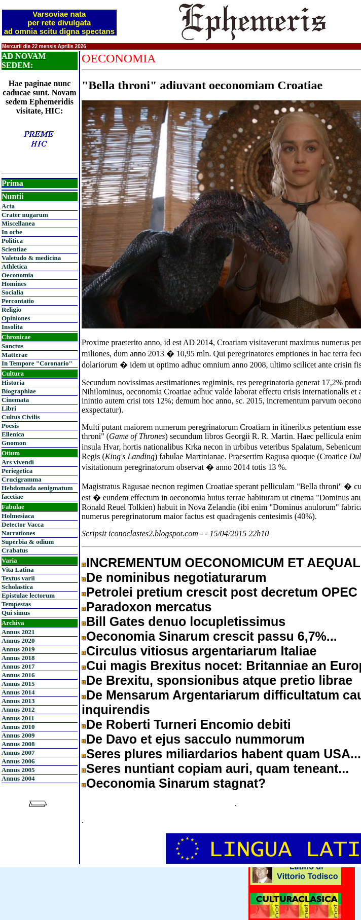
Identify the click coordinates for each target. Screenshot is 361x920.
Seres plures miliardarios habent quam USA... (223, 754)
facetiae (12, 496)
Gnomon (14, 443)
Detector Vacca (23, 524)
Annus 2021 (18, 632)
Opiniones (16, 318)
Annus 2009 (18, 735)
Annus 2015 (18, 683)
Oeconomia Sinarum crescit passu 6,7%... (211, 636)
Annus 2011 (18, 718)
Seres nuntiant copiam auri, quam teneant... (217, 768)
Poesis (10, 425)
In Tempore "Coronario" (37, 363)
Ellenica (13, 434)
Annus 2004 (18, 778)
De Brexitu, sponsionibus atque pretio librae (219, 680)
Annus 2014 (18, 692)
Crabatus (15, 550)
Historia (13, 382)
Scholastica (17, 587)
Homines (14, 283)
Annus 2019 (18, 649)
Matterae (14, 354)
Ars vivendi (18, 462)
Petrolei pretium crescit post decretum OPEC (221, 592)
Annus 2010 (18, 726)
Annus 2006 (18, 761)
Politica (12, 240)
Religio (11, 309)
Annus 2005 (18, 770)
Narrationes (18, 533)
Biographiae (19, 391)
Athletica (14, 266)
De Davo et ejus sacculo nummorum (195, 739)
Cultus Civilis (21, 417)
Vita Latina (17, 569)
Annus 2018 (18, 657)
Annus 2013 (18, 701)
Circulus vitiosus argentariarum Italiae (201, 651)
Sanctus (12, 346)
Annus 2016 (18, 675)
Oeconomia (17, 275)
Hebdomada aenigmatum (37, 488)
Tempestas (16, 604)
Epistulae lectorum (28, 595)
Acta (8, 206)
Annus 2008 (18, 744)
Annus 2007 (18, 752)
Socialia (12, 292)
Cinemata (15, 399)
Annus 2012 (18, 709)
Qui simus (16, 612)
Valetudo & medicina (31, 258)
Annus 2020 (18, 640)
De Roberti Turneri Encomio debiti (188, 724)
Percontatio (18, 301)
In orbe (12, 232)
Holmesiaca (18, 516)
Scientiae (14, 249)
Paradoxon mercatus (148, 607)
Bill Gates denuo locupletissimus (185, 621)
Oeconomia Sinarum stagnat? (176, 783)
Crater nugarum (25, 214)
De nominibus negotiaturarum (176, 577)
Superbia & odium (28, 541)
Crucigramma (22, 479)
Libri (9, 408)
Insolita (12, 326)
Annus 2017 (18, 666)
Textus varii (18, 578)
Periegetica (17, 470)
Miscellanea (18, 223)
